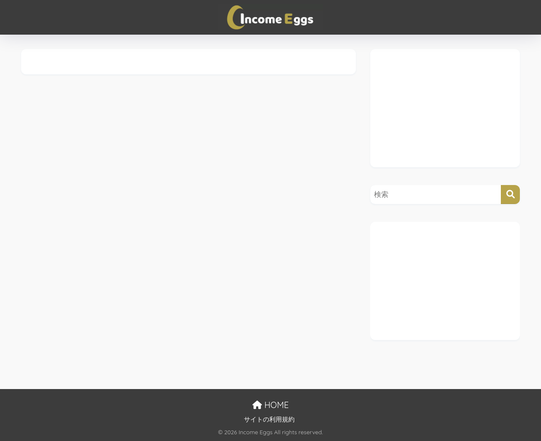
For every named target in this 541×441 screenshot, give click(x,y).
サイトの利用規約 (269, 419)
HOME (270, 405)
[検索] (510, 194)
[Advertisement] (445, 108)
